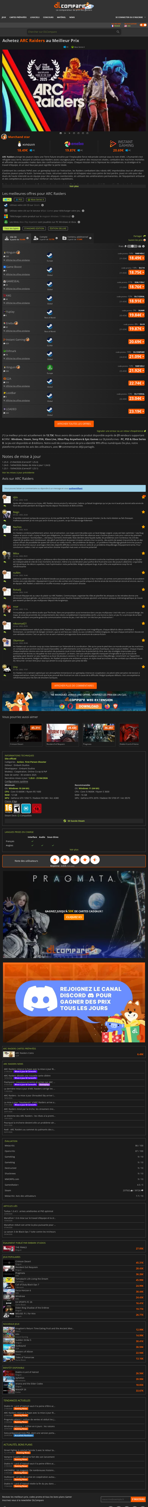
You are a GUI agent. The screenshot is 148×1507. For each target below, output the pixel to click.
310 (6, 382)
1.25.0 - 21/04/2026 (38, 778)
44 (5, 299)
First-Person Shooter (35, 761)
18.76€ (136, 286)
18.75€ (136, 272)
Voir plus (74, 186)
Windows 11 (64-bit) (89, 788)
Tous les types (11, 228)
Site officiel (10, 758)
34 (5, 285)
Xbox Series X (36, 199)
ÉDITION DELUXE (58, 228)
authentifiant (75, 488)
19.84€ (136, 314)
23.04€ (136, 398)
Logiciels (35, 17)
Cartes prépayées (18, 17)
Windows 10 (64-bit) (19, 788)
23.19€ (136, 411)
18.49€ (136, 257)
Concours (48, 17)
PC (7, 199)
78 (5, 355)
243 (6, 413)
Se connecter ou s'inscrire (129, 17)
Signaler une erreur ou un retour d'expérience (121, 431)
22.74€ (136, 383)
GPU (7, 798)
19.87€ (136, 328)
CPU (7, 791)
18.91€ (136, 300)
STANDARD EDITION (34, 228)
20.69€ (136, 341)
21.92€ (136, 370)
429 (6, 343)
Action (20, 761)
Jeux (4, 17)
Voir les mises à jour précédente (18, 472)
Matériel (61, 17)
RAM (7, 794)
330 (6, 256)
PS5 (19, 199)
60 (5, 327)
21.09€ (136, 356)
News (72, 17)
